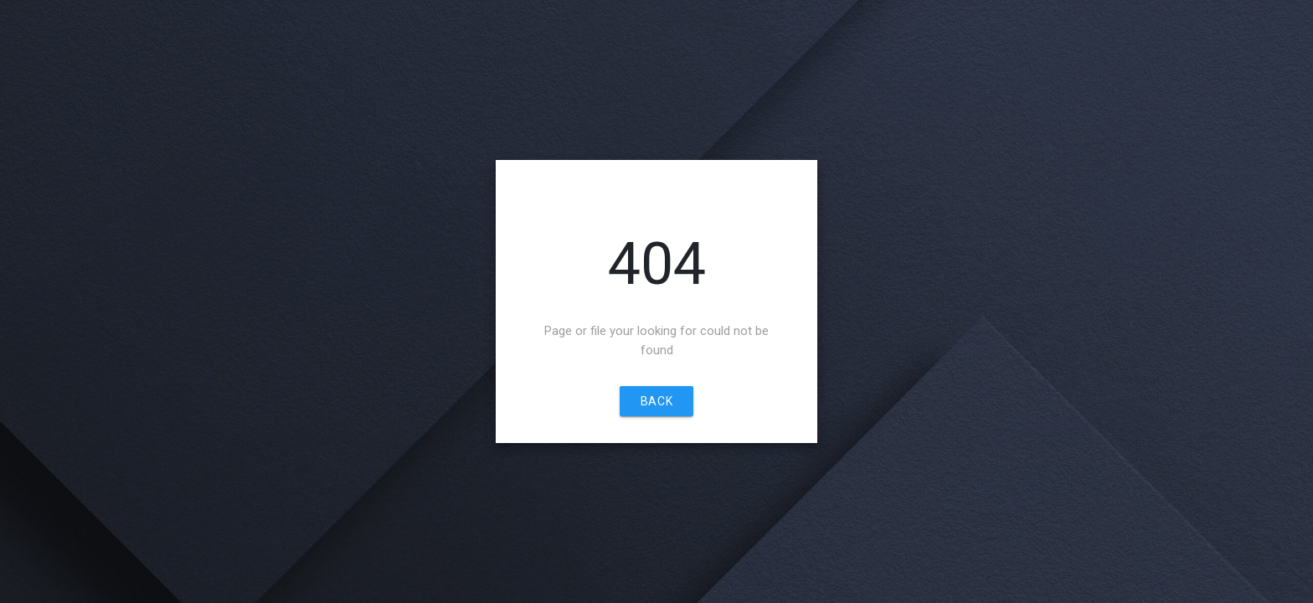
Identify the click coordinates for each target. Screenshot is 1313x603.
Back (656, 401)
